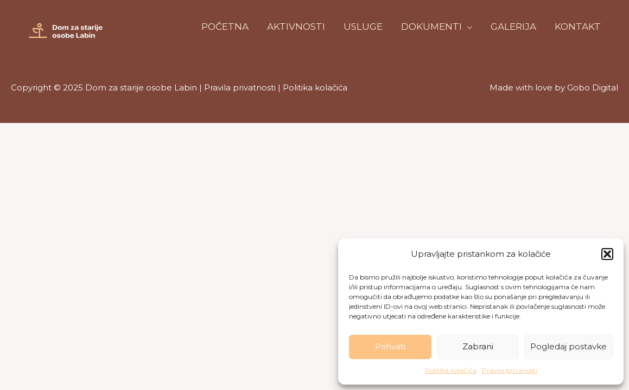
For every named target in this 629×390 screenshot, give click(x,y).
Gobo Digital (592, 87)
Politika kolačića (450, 370)
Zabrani (477, 346)
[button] (607, 254)
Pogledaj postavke (568, 346)
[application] (467, 26)
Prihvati (390, 346)
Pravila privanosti (509, 370)
